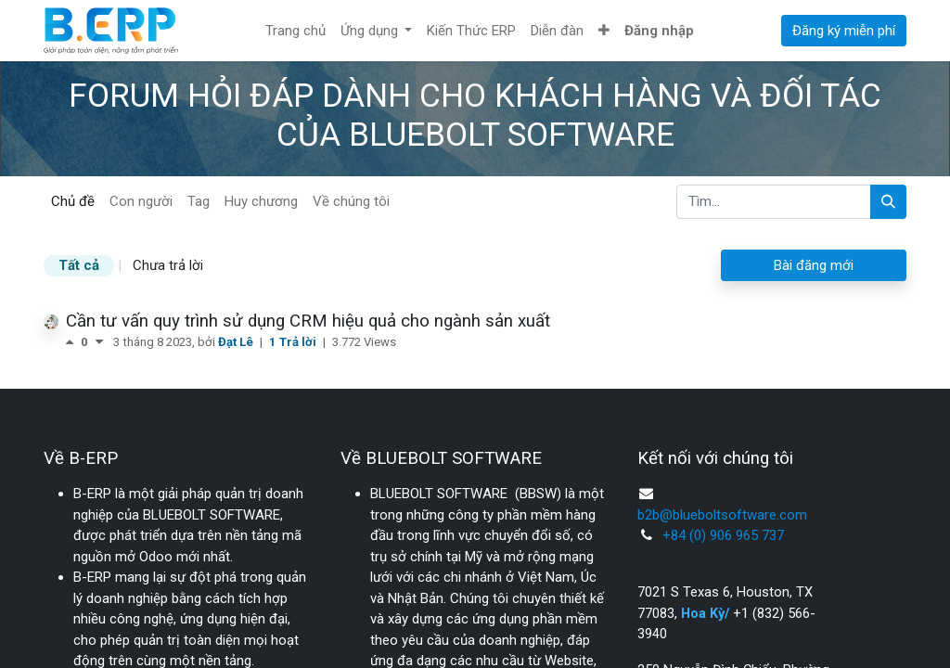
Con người (141, 201)
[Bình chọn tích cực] (73, 342)
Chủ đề (73, 201)
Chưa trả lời (168, 265)
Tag (198, 201)
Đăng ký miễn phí (843, 30)
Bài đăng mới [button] (814, 265)
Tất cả (78, 265)
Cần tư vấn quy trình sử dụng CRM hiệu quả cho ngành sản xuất (308, 321)
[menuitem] (295, 31)
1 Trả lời (294, 342)
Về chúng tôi (351, 201)
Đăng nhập (659, 30)
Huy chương (261, 201)
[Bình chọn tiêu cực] (99, 342)
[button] (604, 31)
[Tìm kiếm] (888, 202)
